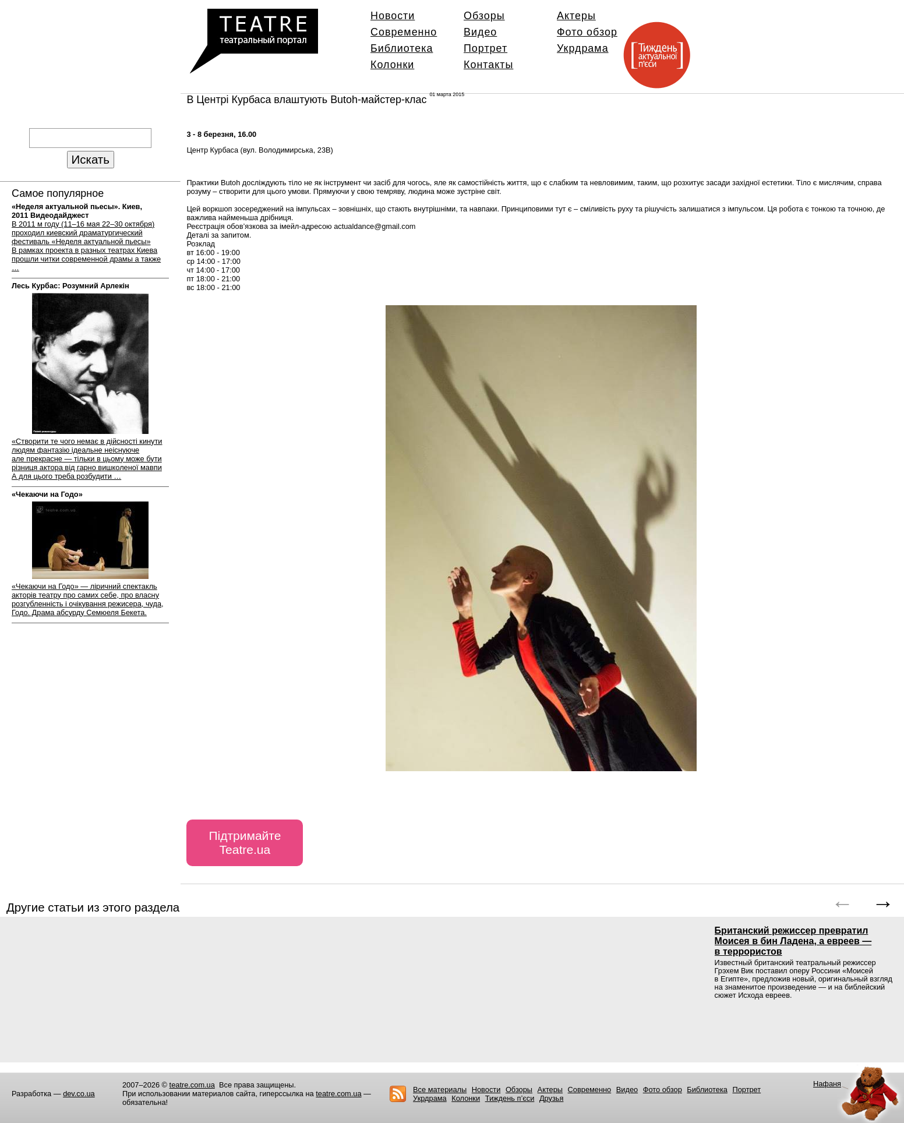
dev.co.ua (79, 1093)
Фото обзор (587, 32)
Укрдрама (583, 48)
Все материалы (440, 1089)
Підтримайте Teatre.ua (245, 842)
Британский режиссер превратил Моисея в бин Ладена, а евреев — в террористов (793, 941)
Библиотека (401, 48)
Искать (91, 159)
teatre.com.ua (192, 1084)
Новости (392, 16)
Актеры (576, 16)
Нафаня (827, 1083)
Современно (403, 32)
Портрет (485, 48)
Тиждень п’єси (510, 1098)
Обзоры (484, 16)
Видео (480, 32)
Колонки (392, 64)
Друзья (551, 1098)
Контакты (488, 64)
